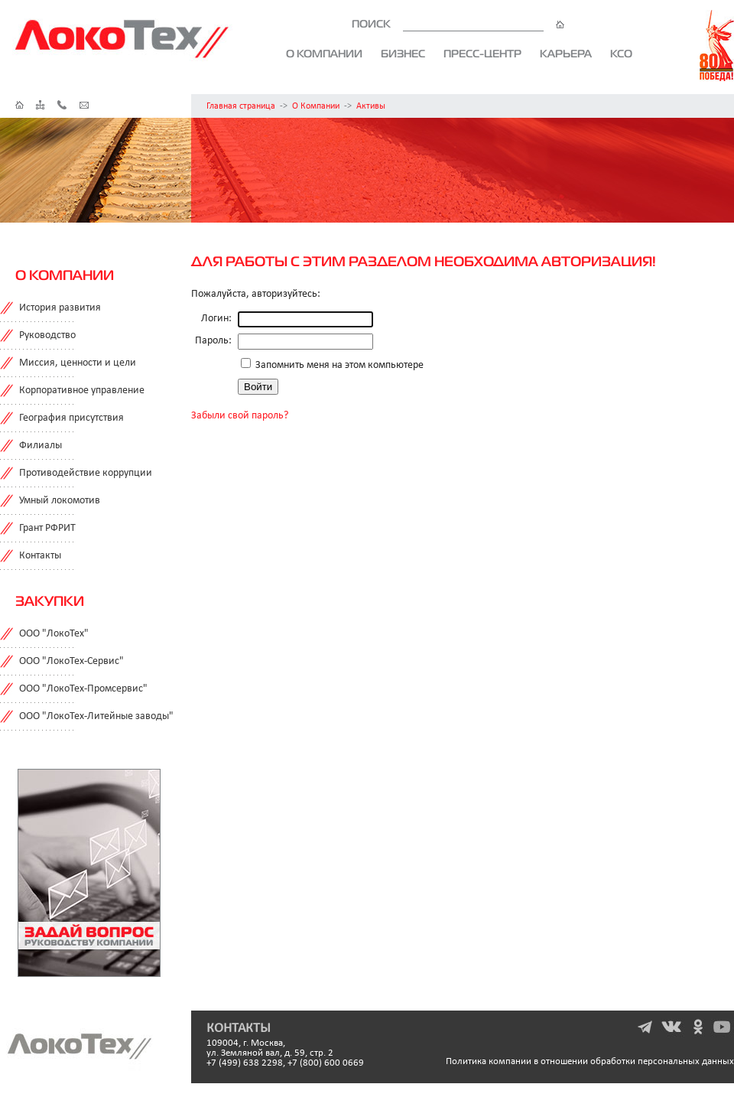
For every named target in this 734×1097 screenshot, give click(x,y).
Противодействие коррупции (85, 473)
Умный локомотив (59, 500)
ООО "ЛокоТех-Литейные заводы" (96, 716)
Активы (370, 106)
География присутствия (71, 418)
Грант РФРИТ (47, 528)
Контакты (40, 556)
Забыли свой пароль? (239, 416)
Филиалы (40, 445)
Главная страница (240, 106)
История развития (60, 308)
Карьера (566, 53)
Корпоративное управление (82, 390)
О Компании (315, 106)
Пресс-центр (482, 53)
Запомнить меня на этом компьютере (338, 365)
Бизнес (403, 53)
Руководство (47, 335)
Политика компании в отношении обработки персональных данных (590, 1061)
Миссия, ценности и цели (77, 363)
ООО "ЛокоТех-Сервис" (71, 661)
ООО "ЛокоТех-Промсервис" (83, 689)
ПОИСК (458, 24)
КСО (621, 53)
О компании (324, 53)
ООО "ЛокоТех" (54, 634)
